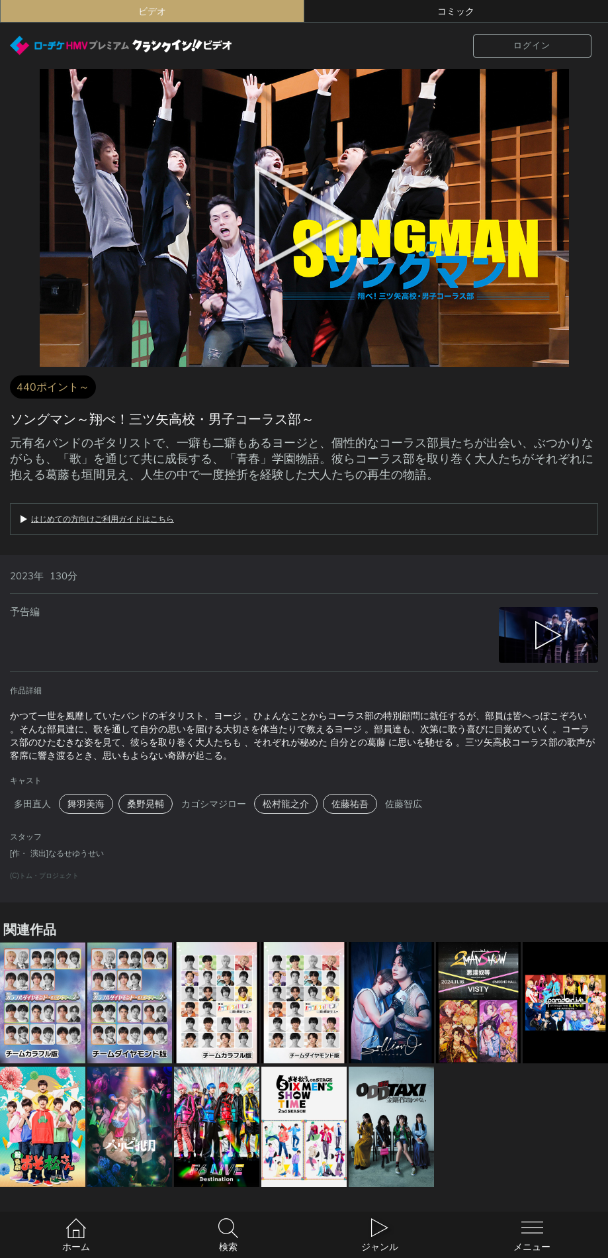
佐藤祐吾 (350, 803)
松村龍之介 (286, 803)
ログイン (531, 45)
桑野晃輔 (145, 803)
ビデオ (152, 11)
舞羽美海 (86, 803)
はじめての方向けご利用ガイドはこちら (102, 519)
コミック (455, 11)
